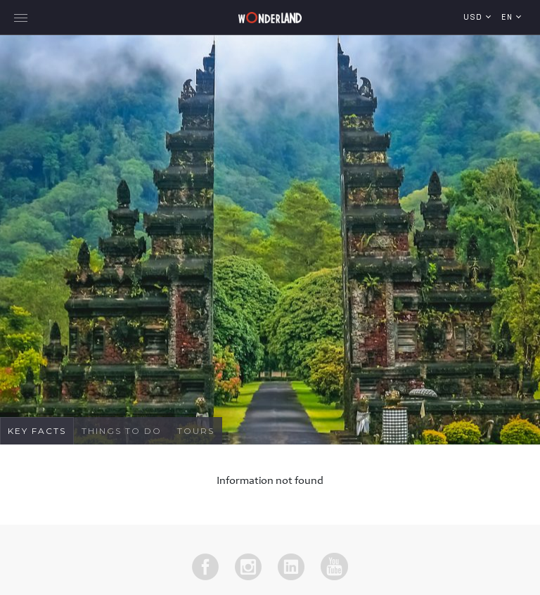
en (508, 18)
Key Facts (37, 431)
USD (474, 18)
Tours (195, 431)
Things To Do (122, 431)
